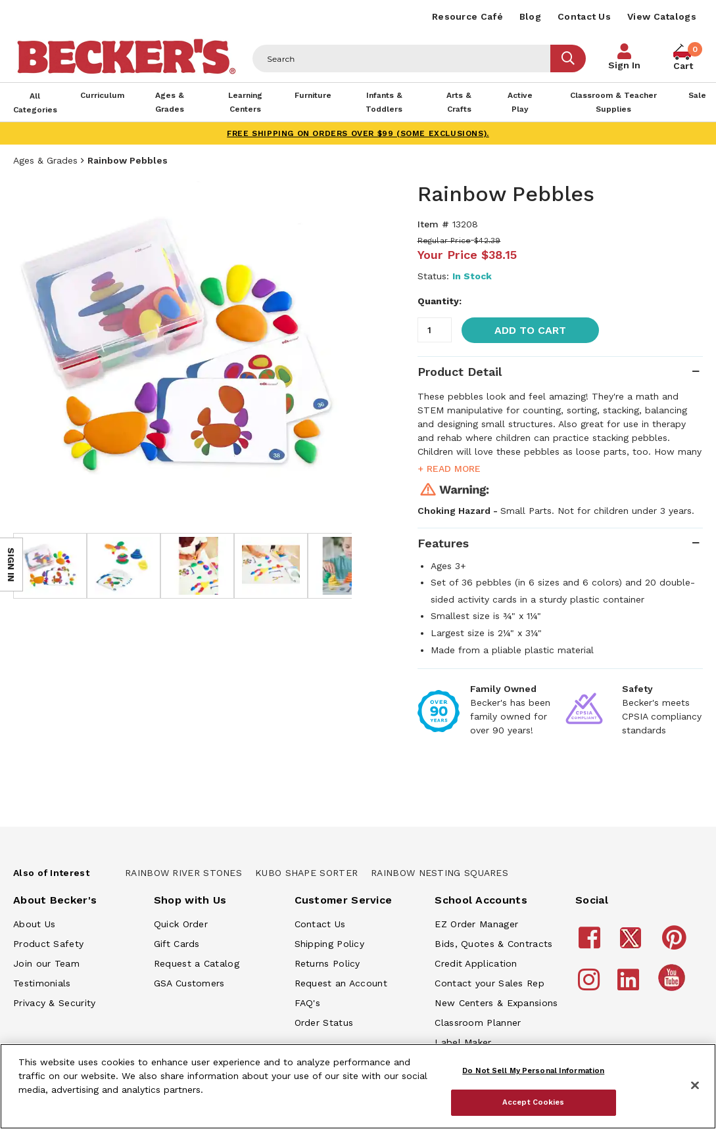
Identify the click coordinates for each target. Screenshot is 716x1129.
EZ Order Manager (476, 924)
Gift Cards (177, 943)
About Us (34, 924)
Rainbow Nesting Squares (439, 872)
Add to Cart (530, 330)
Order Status (324, 1022)
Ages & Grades (45, 160)
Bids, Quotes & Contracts (493, 943)
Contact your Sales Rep (489, 983)
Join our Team (46, 963)
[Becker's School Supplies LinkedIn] (630, 985)
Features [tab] (443, 543)
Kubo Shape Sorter (306, 872)
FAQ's (308, 1003)
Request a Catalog (196, 963)
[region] (358, 1086)
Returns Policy (327, 963)
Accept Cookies (533, 1102)
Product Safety (48, 943)
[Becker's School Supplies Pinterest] (676, 943)
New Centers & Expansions (496, 1003)
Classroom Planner (478, 1022)
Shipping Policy (330, 943)
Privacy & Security (54, 1003)
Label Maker (463, 1042)
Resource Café (467, 16)
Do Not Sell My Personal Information (533, 1070)
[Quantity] (435, 329)
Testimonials (42, 983)
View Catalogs (661, 16)
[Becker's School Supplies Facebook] (591, 943)
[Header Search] (401, 58)
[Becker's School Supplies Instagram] (591, 985)
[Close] (694, 1085)
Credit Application (476, 963)
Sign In (624, 65)
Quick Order (181, 924)
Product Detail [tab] (460, 372)
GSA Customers (189, 983)
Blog (530, 16)
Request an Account (341, 983)
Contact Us (584, 16)
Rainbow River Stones (183, 872)
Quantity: (440, 301)
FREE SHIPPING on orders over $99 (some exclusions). (358, 133)
